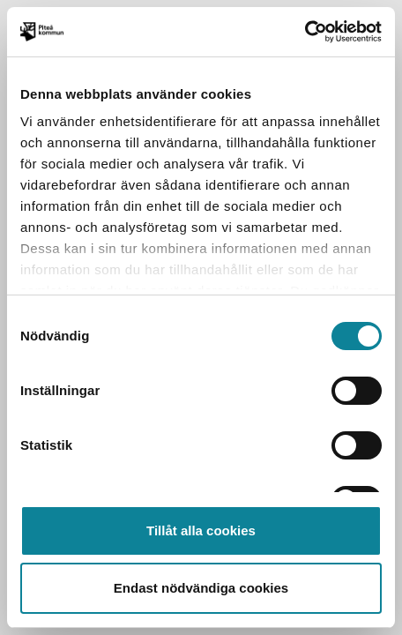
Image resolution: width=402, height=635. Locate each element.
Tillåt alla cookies (201, 530)
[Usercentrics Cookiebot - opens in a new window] (304, 31)
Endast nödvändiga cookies (201, 587)
